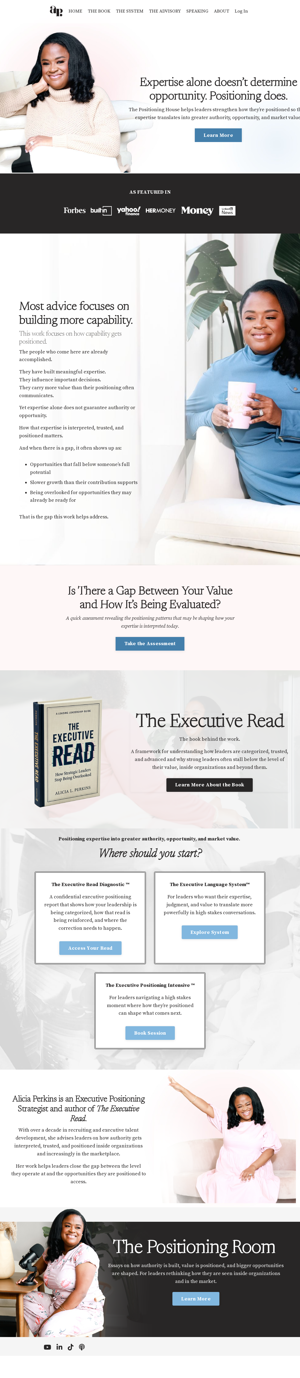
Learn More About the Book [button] (209, 803)
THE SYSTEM (128, 11)
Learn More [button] (218, 135)
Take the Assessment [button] (150, 659)
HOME (72, 11)
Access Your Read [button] (90, 966)
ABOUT (224, 11)
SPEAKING (198, 11)
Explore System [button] (209, 950)
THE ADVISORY (165, 11)
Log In (245, 11)
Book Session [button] (150, 1051)
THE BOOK (96, 11)
